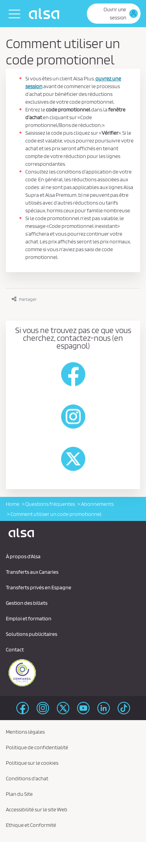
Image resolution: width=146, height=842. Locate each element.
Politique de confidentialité (37, 747)
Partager (24, 299)
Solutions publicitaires (31, 634)
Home (12, 504)
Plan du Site (19, 794)
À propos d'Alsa (23, 556)
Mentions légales (25, 732)
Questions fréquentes (50, 504)
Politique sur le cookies (32, 763)
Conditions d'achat (27, 778)
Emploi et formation (28, 618)
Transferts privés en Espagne (38, 587)
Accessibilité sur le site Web (36, 809)
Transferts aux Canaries (32, 572)
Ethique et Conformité (31, 825)
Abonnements (97, 504)
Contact (15, 649)
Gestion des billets (26, 603)
